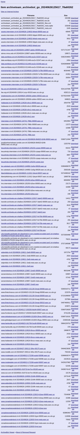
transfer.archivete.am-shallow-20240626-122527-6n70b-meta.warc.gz (27, 223)
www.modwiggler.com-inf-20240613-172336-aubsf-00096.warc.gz (25, 355)
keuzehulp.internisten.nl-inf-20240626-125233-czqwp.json (22, 162)
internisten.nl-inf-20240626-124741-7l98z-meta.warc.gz (21, 128)
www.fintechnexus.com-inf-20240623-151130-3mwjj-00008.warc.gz (26, 289)
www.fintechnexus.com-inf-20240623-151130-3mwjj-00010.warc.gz (26, 303)
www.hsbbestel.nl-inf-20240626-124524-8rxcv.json (19, 344)
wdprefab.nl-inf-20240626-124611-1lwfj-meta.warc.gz (21, 259)
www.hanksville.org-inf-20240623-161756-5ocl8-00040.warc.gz (24, 323)
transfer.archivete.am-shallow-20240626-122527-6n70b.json (23, 230)
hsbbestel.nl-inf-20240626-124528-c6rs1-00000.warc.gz (21, 103)
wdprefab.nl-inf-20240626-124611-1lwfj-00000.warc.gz (21, 252)
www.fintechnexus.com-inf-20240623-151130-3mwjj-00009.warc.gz (26, 296)
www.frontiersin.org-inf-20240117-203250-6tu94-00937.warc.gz (24, 309)
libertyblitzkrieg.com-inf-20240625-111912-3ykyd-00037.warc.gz (24, 173)
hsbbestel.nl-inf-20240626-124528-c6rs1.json (18, 116)
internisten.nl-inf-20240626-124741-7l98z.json (18, 135)
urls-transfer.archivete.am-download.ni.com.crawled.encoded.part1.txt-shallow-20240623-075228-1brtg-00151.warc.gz (30, 235)
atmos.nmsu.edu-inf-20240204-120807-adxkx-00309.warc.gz (23, 50)
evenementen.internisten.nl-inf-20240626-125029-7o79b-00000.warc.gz (27, 71)
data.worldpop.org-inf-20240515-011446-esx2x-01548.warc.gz (24, 64)
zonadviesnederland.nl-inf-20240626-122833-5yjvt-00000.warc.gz (25, 413)
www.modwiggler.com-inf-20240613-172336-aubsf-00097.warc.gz (25, 362)
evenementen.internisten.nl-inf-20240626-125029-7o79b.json (23, 84)
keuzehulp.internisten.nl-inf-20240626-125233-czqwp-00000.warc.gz (26, 148)
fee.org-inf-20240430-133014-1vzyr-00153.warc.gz (20, 89)
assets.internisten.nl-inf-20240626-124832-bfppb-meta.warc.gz (24, 38)
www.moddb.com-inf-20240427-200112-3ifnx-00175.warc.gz (23, 348)
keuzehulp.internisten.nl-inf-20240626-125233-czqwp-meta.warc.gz (26, 155)
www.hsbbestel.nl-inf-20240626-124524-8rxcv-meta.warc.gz (23, 337)
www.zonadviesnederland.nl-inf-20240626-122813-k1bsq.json (24, 408)
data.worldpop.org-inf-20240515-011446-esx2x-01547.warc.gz (24, 57)
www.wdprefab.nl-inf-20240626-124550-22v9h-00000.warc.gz (24, 376)
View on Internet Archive (10, 12)
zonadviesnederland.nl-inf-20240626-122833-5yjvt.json (21, 426)
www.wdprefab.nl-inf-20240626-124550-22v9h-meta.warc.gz (23, 383)
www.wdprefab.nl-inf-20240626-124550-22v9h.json (20, 390)
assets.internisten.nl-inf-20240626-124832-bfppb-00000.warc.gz (24, 32)
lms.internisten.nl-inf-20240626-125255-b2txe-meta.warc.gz (23, 187)
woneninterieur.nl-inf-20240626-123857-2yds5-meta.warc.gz (23, 277)
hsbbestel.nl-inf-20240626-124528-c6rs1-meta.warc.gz (21, 110)
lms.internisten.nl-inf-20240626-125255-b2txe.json (19, 194)
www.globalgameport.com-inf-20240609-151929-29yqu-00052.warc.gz (27, 316)
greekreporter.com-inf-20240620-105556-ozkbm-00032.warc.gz (24, 96)
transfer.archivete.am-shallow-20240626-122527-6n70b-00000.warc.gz (27, 216)
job (73, 32)
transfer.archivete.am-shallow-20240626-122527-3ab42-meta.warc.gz (27, 205)
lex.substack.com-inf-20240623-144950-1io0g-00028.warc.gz (23, 166)
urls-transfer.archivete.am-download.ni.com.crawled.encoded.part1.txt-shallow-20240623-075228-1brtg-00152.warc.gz (30, 243)
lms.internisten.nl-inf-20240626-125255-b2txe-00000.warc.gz (23, 180)
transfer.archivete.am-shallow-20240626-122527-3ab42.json (23, 212)
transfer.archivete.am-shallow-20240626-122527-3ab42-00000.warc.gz (27, 198)
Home (3, 2)
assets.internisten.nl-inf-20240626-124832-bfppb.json (21, 45)
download (74, 18)
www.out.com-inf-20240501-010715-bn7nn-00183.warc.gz (22, 369)
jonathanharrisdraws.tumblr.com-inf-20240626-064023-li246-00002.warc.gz (29, 139)
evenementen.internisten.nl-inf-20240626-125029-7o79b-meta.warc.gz (27, 77)
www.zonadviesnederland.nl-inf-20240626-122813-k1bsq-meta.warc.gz (27, 401)
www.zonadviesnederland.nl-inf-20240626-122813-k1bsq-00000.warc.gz (28, 394)
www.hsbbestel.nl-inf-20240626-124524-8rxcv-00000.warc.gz (23, 330)
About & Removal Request (26, 432)
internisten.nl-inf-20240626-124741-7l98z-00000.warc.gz (22, 121)
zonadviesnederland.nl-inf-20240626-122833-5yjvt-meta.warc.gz (25, 419)
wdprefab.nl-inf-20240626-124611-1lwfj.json (17, 266)
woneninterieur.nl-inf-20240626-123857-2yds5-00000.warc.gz (24, 271)
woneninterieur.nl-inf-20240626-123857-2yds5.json (20, 284)
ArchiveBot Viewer (7, 432)
